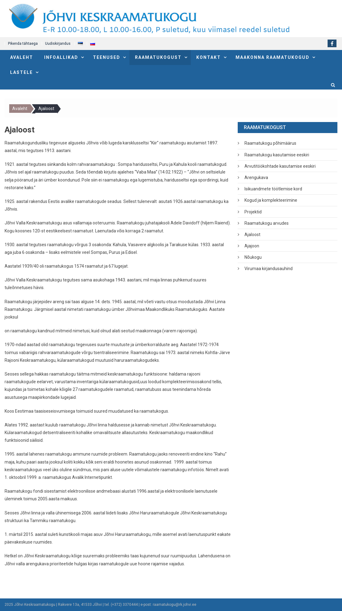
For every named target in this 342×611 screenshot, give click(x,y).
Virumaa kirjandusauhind (268, 268)
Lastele (21, 72)
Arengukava (256, 177)
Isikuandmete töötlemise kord (273, 188)
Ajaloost (252, 234)
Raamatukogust (158, 57)
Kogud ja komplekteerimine (270, 200)
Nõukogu (253, 257)
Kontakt (208, 57)
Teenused (106, 57)
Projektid (253, 211)
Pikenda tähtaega (23, 43)
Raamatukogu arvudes (266, 223)
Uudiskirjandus (58, 43)
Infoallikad (61, 57)
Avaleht (21, 57)
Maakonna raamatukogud (272, 57)
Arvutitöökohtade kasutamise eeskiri (280, 166)
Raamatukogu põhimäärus (270, 143)
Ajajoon (251, 245)
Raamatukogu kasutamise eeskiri (276, 154)
